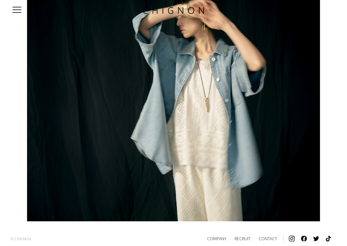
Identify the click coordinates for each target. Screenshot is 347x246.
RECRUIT (242, 239)
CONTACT (268, 239)
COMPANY (217, 239)
